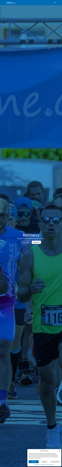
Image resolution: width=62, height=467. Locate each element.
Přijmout (34, 461)
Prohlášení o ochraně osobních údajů (47, 464)
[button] (59, 450)
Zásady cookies (37, 464)
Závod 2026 (25, 242)
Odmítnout (44, 461)
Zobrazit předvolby (55, 461)
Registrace (36, 242)
